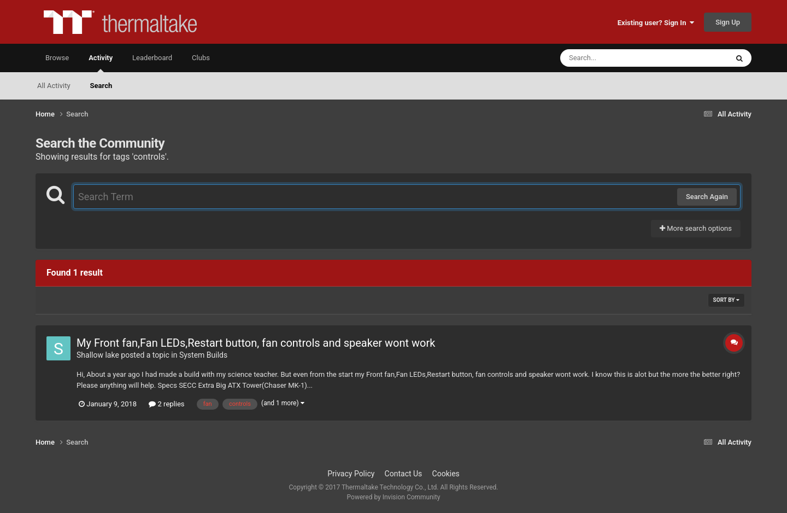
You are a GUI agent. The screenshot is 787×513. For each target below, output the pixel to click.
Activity (101, 63)
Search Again (707, 197)
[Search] (616, 58)
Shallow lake (98, 355)
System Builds (203, 355)
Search (101, 85)
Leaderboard (152, 58)
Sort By (726, 300)
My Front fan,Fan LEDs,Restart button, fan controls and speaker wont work (256, 342)
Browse (57, 58)
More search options (696, 228)
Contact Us (403, 473)
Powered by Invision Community (394, 497)
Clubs (201, 58)
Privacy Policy (350, 473)
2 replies (166, 404)
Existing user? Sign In (656, 23)
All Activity (54, 85)
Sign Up (727, 22)
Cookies (446, 473)
